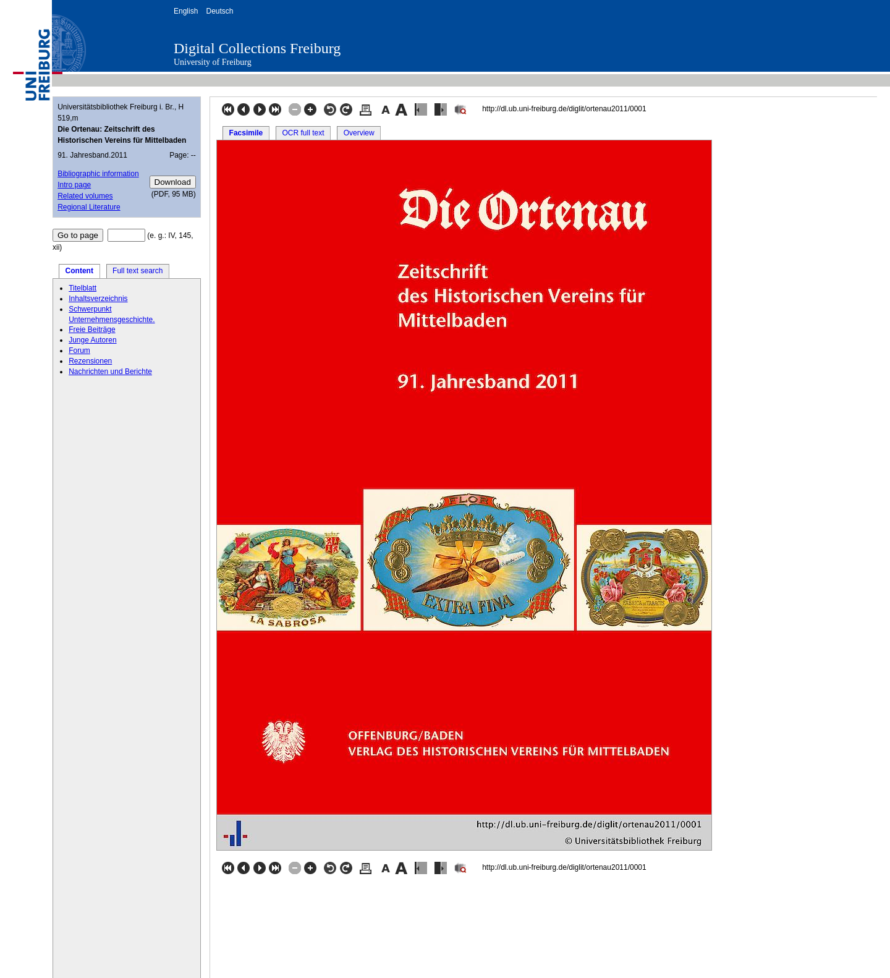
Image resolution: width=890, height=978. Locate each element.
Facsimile (246, 133)
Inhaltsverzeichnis (98, 298)
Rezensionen (90, 361)
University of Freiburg (213, 62)
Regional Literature (88, 207)
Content (79, 270)
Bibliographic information (97, 173)
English (186, 11)
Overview (359, 133)
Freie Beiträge (92, 329)
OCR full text (303, 133)
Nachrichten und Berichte (110, 371)
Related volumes (84, 196)
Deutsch (219, 11)
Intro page (74, 185)
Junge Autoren (92, 340)
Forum (79, 350)
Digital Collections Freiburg (257, 48)
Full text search (137, 270)
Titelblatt (82, 288)
